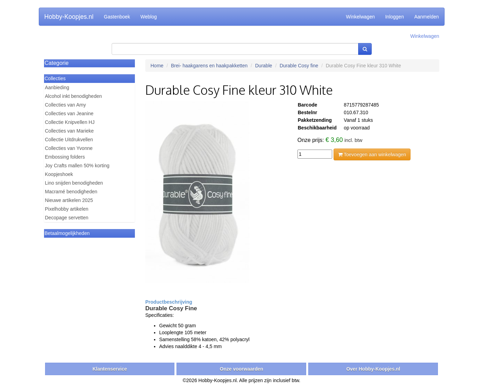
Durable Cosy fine (298, 65)
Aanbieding (57, 87)
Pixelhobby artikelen (66, 209)
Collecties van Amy (65, 105)
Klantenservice (110, 369)
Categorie (57, 63)
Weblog (148, 16)
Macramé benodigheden (71, 191)
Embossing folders (65, 157)
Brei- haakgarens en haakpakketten (209, 65)
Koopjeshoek (59, 174)
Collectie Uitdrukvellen (69, 139)
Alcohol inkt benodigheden (73, 96)
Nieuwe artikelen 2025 (69, 200)
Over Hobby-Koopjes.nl (373, 369)
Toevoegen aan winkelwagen (372, 154)
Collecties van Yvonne (69, 148)
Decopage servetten (66, 217)
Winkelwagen (360, 16)
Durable (263, 65)
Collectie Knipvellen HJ (70, 122)
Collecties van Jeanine (69, 113)
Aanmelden (426, 16)
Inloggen (394, 16)
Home (156, 65)
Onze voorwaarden (241, 369)
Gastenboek (117, 16)
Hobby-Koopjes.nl (69, 16)
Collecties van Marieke (69, 131)
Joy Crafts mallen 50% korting (77, 165)
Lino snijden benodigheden (74, 183)
